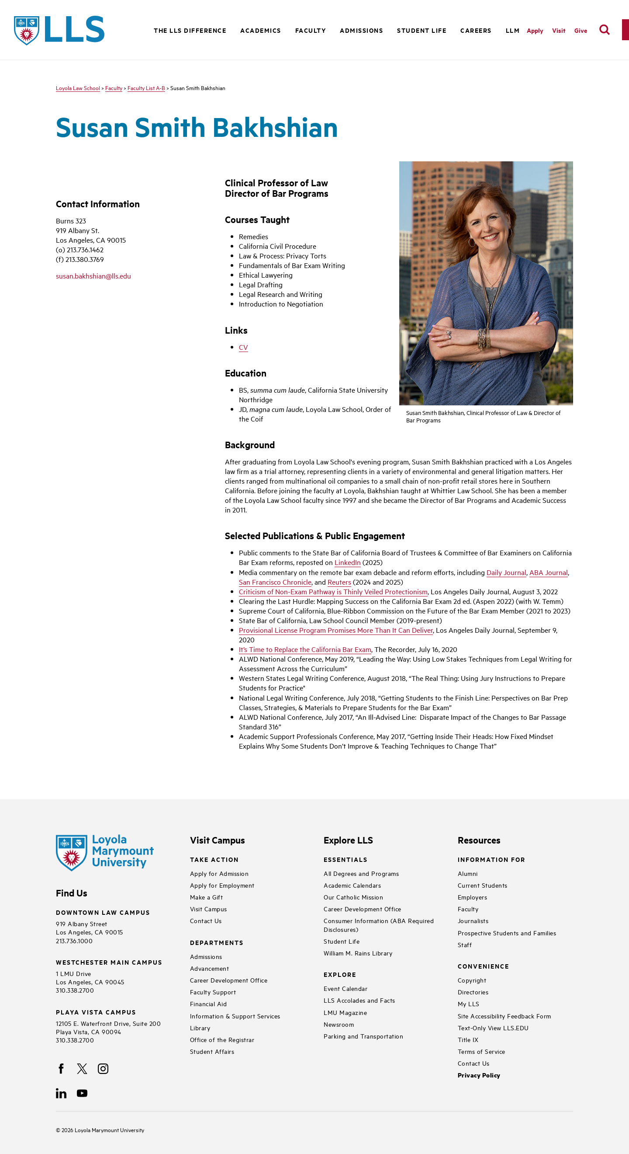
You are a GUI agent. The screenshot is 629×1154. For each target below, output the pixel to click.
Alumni (468, 873)
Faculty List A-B (146, 87)
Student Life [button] (421, 30)
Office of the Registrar (222, 1039)
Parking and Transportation (363, 1036)
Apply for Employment (222, 885)
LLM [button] (513, 30)
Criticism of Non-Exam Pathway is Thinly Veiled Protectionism (333, 591)
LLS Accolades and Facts (359, 1000)
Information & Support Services (235, 1015)
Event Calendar (345, 988)
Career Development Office (229, 980)
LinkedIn (348, 562)
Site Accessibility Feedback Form (504, 1015)
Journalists (473, 920)
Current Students (483, 885)
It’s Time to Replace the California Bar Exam (305, 649)
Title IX (468, 1039)
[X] (82, 1068)
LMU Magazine (345, 1012)
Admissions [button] (361, 30)
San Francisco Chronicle (275, 581)
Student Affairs (212, 1051)
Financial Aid (208, 1003)
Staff (465, 944)
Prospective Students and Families (507, 932)
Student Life (341, 941)
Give (580, 30)
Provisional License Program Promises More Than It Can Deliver (336, 630)
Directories (473, 991)
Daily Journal (506, 572)
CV (243, 347)
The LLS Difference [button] (190, 30)
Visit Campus (208, 908)
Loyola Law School (78, 87)
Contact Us (206, 920)
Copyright (472, 980)
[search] (604, 29)
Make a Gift (206, 897)
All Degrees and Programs (361, 873)
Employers (472, 897)
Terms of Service (481, 1051)
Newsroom (339, 1024)
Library (200, 1027)
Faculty (113, 87)
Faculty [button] (310, 30)
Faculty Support (213, 991)
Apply (535, 30)
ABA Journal (548, 572)
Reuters (339, 581)
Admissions (206, 956)
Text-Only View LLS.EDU (493, 1027)
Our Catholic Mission (353, 897)
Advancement (209, 968)
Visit (559, 30)
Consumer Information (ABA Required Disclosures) (379, 924)
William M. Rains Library (358, 952)
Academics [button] (260, 30)
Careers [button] (476, 30)
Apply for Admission (219, 873)
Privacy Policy (479, 1075)
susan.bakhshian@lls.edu (93, 275)
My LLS (469, 1003)
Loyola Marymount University (103, 1129)
